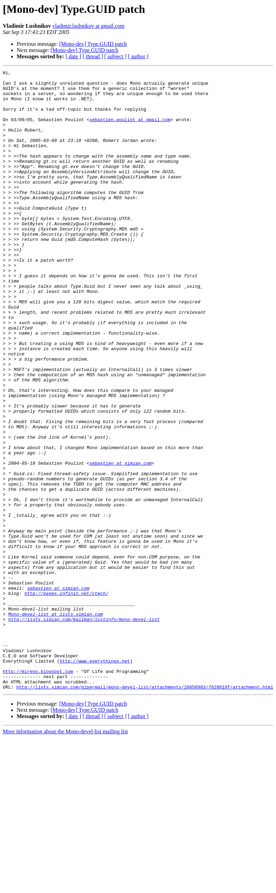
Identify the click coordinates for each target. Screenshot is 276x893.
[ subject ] (115, 56)
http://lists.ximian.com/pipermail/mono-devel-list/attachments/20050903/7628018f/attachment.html (144, 811)
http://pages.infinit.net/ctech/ (66, 698)
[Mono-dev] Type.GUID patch (93, 44)
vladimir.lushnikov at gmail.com (88, 26)
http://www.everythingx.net (95, 779)
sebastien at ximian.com (120, 542)
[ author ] (138, 56)
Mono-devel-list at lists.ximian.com (55, 723)
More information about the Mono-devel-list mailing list (65, 855)
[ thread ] (93, 56)
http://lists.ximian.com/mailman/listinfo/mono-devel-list (84, 729)
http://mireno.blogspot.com (38, 792)
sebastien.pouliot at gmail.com (130, 130)
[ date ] (73, 56)
